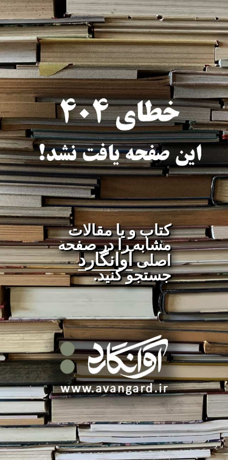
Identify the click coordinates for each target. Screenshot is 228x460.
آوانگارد (105, 259)
